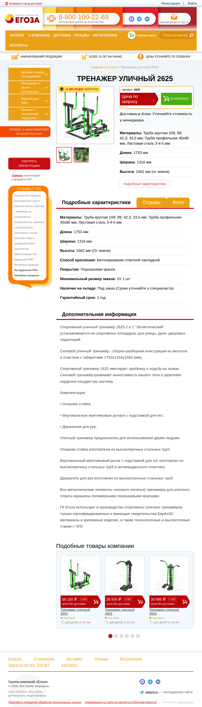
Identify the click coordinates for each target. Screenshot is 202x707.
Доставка (62, 35)
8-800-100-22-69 (83, 17)
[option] (29, 235)
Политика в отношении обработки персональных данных (44, 702)
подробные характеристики (144, 184)
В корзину (180, 98)
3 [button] (121, 636)
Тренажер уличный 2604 (164, 612)
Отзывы (81, 35)
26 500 (122, 601)
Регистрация (171, 3)
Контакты (19, 45)
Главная (97, 67)
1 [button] (110, 636)
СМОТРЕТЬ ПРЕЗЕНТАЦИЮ (29, 163)
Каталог (17, 35)
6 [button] (138, 636)
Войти (192, 3)
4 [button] (127, 636)
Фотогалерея (105, 35)
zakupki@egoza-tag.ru (174, 22)
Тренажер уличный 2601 (75, 612)
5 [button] (132, 636)
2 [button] (116, 636)
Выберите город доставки (25, 3)
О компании (39, 35)
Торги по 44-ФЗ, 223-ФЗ (28, 665)
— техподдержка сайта (169, 692)
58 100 (77, 601)
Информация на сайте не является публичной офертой (120, 702)
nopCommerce (185, 702)
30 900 (166, 601)
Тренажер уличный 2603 (120, 612)
